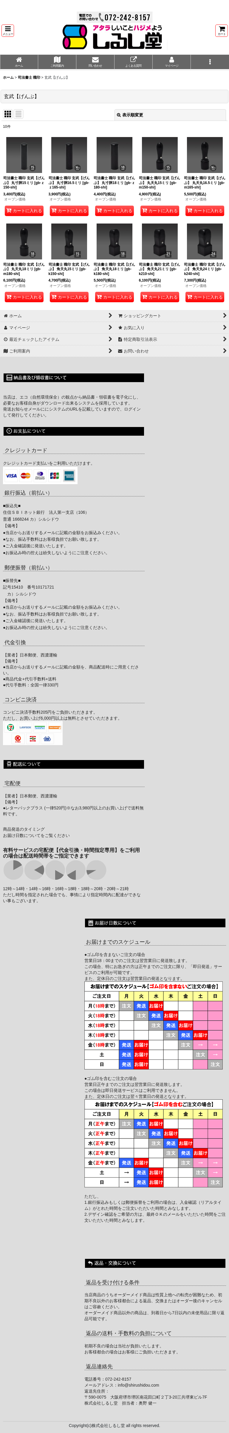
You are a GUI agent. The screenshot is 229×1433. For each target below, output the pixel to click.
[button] (7, 31)
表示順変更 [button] (130, 115)
